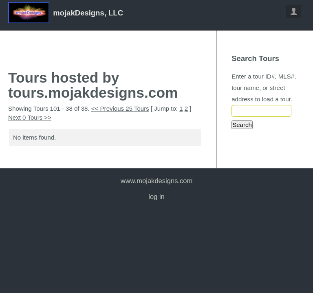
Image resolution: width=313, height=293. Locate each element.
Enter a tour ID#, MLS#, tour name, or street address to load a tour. (263, 88)
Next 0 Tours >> (29, 117)
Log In (156, 197)
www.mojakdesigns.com (157, 181)
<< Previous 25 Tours (120, 108)
